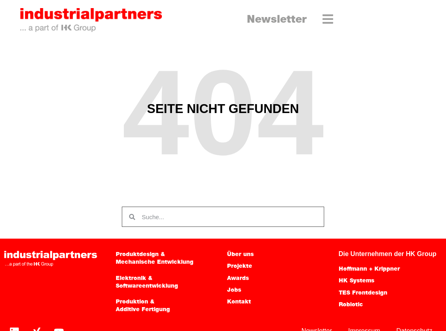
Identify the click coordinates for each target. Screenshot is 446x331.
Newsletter (277, 20)
